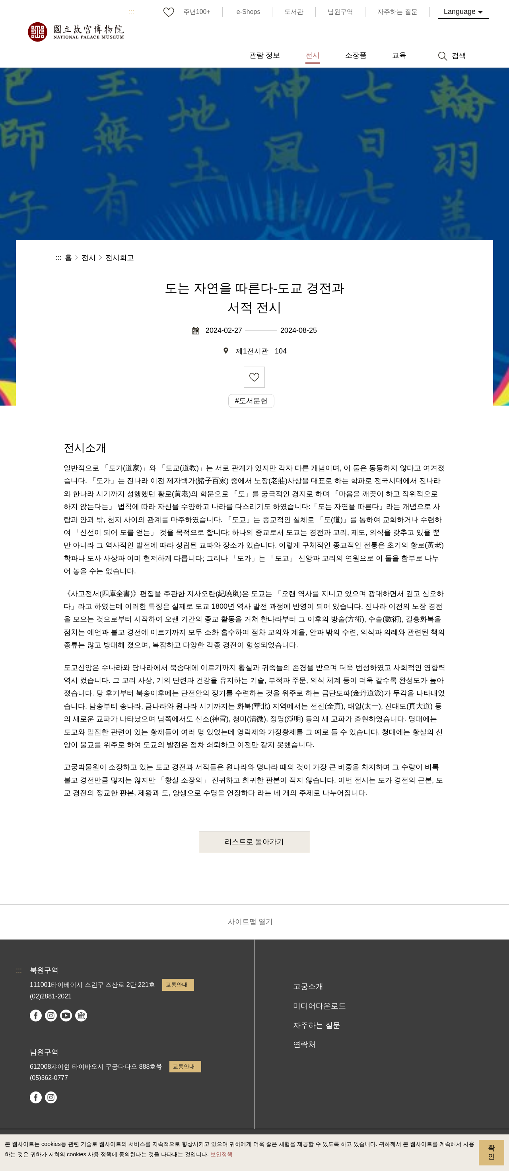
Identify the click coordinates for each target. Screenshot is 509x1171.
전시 (89, 258)
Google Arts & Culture (81, 1015)
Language (460, 12)
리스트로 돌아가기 (254, 842)
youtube (66, 1015)
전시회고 (119, 258)
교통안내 (176, 984)
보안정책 (221, 1154)
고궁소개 (308, 986)
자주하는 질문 (316, 1025)
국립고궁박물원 (75, 32)
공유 (366, 258)
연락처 (304, 1044)
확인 (491, 1152)
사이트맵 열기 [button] (250, 922)
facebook (36, 1015)
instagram (51, 1015)
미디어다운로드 (319, 1006)
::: (132, 12)
